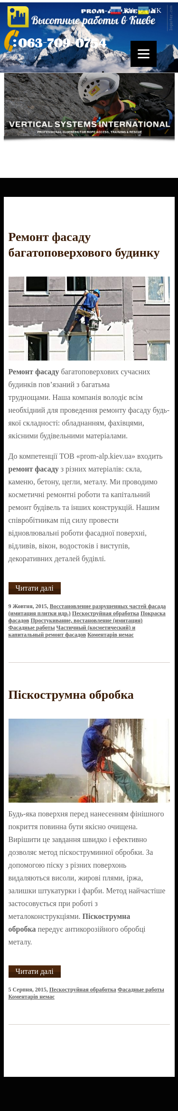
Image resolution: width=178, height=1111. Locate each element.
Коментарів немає (110, 634)
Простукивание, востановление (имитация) (87, 620)
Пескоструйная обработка (105, 613)
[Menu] (144, 54)
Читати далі (35, 588)
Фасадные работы (32, 627)
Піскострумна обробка (71, 695)
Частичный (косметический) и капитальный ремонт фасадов (72, 631)
